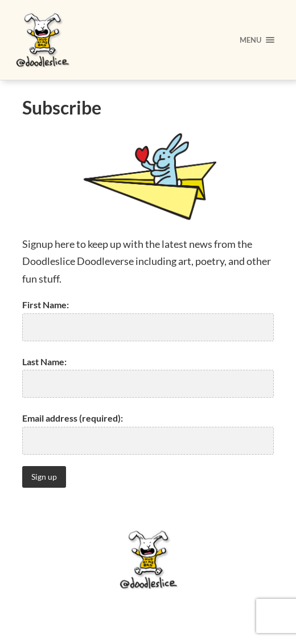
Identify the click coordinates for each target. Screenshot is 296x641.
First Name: (45, 304)
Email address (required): (72, 418)
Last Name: (44, 361)
